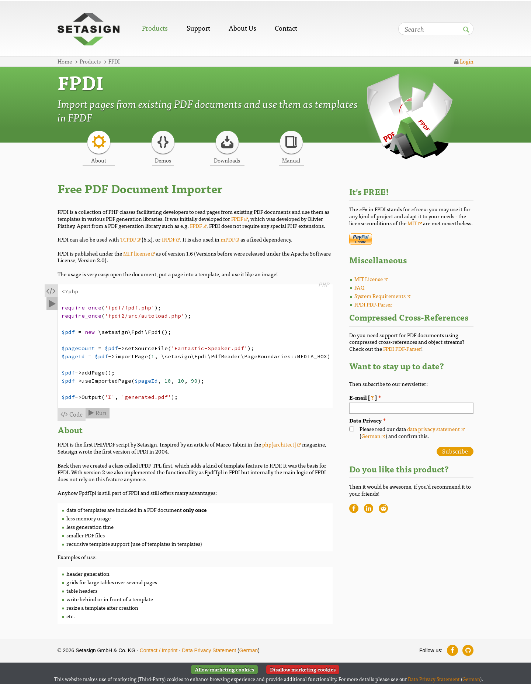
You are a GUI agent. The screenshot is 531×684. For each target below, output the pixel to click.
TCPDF (128, 239)
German (371, 435)
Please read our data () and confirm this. (412, 432)
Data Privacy (365, 420)
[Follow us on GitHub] (467, 650)
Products (155, 28)
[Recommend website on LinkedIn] (368, 508)
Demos (163, 160)
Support (198, 28)
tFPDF (168, 239)
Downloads (227, 160)
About (98, 160)
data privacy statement (433, 428)
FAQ (359, 287)
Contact (286, 28)
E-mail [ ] (391, 397)
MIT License (368, 278)
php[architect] (279, 444)
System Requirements (380, 295)
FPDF (237, 218)
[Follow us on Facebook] (452, 650)
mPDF (228, 239)
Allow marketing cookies (224, 669)
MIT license (136, 253)
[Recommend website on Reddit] (383, 508)
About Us (242, 28)
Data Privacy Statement (209, 650)
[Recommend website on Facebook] (353, 508)
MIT (412, 223)
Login (463, 61)
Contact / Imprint (159, 650)
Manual (291, 160)
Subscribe (455, 451)
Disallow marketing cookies (303, 669)
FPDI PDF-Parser (373, 304)
